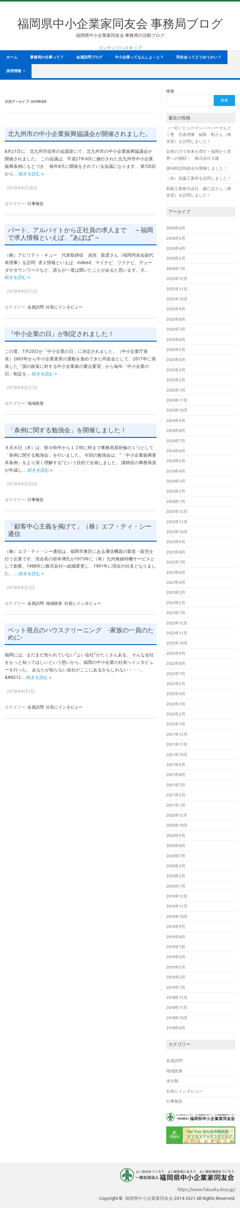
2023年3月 (175, 592)
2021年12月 (177, 734)
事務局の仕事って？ (47, 57)
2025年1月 (175, 390)
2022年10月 (177, 643)
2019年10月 (177, 916)
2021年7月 (175, 785)
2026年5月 (175, 238)
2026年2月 (175, 258)
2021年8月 (175, 774)
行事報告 (36, 203)
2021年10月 (177, 754)
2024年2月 (175, 491)
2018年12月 (177, 997)
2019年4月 (175, 957)
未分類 (172, 1081)
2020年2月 (175, 876)
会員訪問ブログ (89, 57)
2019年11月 (177, 906)
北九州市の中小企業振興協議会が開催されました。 (80, 133)
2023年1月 (175, 612)
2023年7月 (175, 562)
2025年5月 (175, 349)
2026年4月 (175, 248)
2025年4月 (175, 359)
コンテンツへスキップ (120, 48)
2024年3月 (175, 481)
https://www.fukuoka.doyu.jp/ (206, 1189)
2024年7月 (175, 441)
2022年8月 (175, 663)
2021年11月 (177, 744)
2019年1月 (175, 987)
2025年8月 (175, 319)
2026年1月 (175, 268)
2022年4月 (175, 693)
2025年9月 (175, 309)
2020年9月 (175, 835)
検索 (170, 91)
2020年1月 (175, 886)
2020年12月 (177, 815)
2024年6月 (175, 451)
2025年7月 (175, 329)
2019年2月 (175, 977)
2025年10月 (177, 299)
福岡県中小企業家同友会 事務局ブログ (120, 23)
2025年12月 (177, 278)
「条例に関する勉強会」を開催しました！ (67, 430)
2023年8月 (175, 552)
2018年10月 (177, 1017)
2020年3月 (175, 866)
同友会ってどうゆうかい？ (198, 57)
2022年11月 (177, 633)
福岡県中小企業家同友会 (149, 1198)
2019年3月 (175, 967)
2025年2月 (175, 380)
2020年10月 (177, 825)
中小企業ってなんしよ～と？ (139, 57)
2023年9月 (175, 541)
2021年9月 (175, 764)
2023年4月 (175, 582)
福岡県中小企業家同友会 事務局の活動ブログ (120, 35)
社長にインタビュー (64, 307)
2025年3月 (175, 370)
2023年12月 (177, 511)
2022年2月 (175, 714)
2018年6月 (175, 1027)
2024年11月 (177, 400)
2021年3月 (175, 795)
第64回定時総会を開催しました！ (197, 168)
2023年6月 (175, 572)
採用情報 (13, 71)
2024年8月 (175, 430)
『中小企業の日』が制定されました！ (61, 333)
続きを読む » (31, 173)
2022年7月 (175, 673)
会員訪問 (36, 307)
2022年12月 (177, 623)
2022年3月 (175, 704)
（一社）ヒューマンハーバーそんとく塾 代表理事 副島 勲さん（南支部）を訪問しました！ (198, 134)
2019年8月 (175, 937)
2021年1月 (175, 805)
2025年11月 (177, 289)
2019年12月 (177, 896)
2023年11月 (177, 521)
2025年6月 (175, 339)
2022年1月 (175, 724)
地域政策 (36, 403)
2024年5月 (175, 461)
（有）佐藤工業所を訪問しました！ (198, 178)
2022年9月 (175, 653)
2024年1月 (175, 501)
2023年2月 (175, 602)
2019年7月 (175, 947)
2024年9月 (175, 420)
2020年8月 (175, 845)
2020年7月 (175, 856)
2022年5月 (175, 683)
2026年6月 (175, 228)
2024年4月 (175, 471)
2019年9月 (175, 926)
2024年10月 (177, 410)
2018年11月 (177, 1007)
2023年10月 (177, 531)
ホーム (12, 57)
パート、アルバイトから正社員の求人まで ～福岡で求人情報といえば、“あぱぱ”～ (80, 234)
